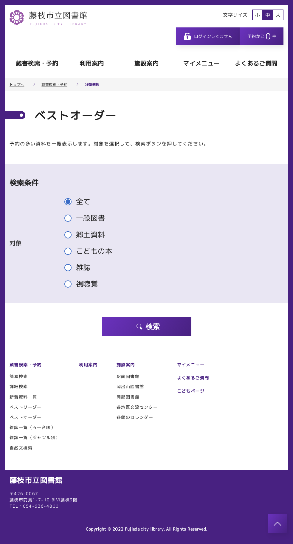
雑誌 (80, 267)
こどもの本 (90, 251)
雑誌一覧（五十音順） (32, 427)
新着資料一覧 (23, 397)
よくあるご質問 (256, 63)
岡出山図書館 (130, 386)
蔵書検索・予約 (37, 63)
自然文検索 (21, 448)
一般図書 (87, 218)
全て (80, 201)
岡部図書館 (128, 397)
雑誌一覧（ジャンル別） (35, 437)
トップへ (17, 84)
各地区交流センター (137, 407)
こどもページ (190, 391)
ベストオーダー (26, 417)
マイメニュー (201, 63)
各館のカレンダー (135, 417)
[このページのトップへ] (277, 523)
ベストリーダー (26, 407)
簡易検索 (19, 376)
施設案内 (146, 63)
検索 (148, 327)
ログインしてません (207, 36)
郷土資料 (87, 234)
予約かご (261, 36)
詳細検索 (19, 386)
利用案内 (92, 63)
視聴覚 (83, 284)
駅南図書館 (128, 376)
